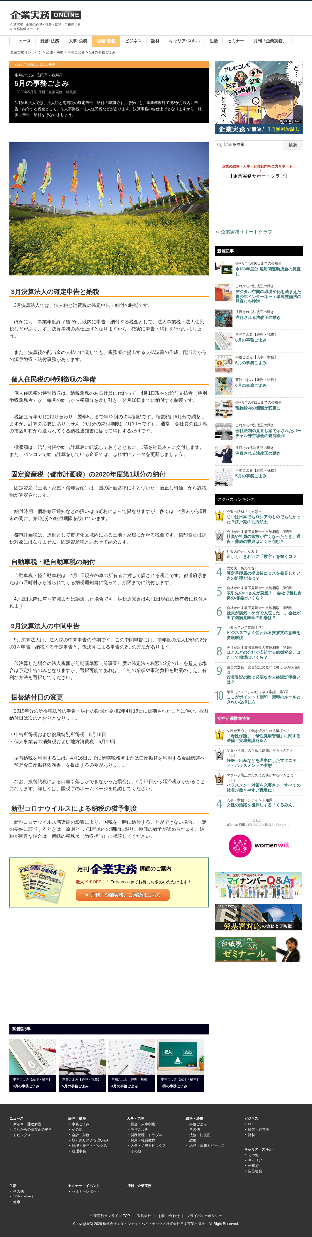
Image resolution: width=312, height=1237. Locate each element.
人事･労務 (78, 41)
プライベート (23, 1197)
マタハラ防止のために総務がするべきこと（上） (265, 758)
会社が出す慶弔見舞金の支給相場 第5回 (265, 537)
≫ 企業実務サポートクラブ (243, 231)
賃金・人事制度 (143, 1124)
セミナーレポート (86, 1191)
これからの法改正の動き (32, 1129)
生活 (214, 41)
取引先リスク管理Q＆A (90, 1140)
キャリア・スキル (258, 1149)
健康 (16, 1202)
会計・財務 (81, 1135)
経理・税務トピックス (89, 1146)
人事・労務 (135, 1118)
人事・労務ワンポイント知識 (265, 803)
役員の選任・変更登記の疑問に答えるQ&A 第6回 (265, 675)
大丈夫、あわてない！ (265, 573)
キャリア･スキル (184, 41)
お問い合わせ (169, 1216)
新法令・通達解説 (27, 1124)
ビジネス (133, 41)
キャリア (255, 1160)
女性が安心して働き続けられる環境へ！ (265, 736)
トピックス (22, 1135)
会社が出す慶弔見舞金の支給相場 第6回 (265, 613)
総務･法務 (50, 41)
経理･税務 (106, 41)
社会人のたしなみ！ (265, 554)
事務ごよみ (76, 52)
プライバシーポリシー (204, 1216)
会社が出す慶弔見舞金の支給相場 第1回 (265, 653)
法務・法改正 (199, 1135)
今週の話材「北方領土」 (265, 517)
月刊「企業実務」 (270, 41)
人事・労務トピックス (148, 1146)
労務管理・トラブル (146, 1135)
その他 (77, 1129)
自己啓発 (255, 1171)
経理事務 (79, 1151)
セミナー (235, 41)
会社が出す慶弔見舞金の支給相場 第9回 (265, 593)
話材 (155, 41)
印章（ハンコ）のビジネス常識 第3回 (265, 697)
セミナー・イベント (84, 1186)
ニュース (22, 41)
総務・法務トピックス (207, 1146)
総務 (192, 1140)
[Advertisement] (196, 19)
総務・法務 (194, 1118)
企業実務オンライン (26, 52)
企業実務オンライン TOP (110, 1216)
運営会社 (144, 1216)
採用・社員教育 (143, 1140)
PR (250, 1124)
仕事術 (253, 1166)
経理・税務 (54, 52)
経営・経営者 (258, 1129)
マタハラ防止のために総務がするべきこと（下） (265, 783)
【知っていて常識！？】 (265, 633)
